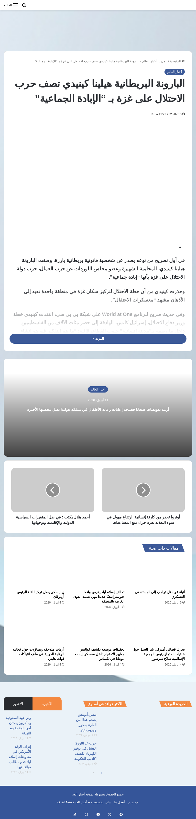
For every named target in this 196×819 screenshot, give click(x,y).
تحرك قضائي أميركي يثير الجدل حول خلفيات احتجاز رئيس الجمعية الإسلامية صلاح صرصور (158, 654)
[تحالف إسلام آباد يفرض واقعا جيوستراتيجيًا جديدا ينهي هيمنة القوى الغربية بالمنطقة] (98, 572)
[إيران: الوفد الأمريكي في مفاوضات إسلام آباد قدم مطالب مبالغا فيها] (48, 753)
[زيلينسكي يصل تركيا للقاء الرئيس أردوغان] (37, 572)
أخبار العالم (149, 61)
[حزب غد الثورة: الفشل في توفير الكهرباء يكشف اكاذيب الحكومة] (113, 750)
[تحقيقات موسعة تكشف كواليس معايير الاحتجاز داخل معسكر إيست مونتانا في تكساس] (98, 630)
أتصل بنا (119, 802)
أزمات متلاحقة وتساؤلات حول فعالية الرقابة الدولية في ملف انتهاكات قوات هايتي (38, 654)
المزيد (163, 61)
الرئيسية (177, 61)
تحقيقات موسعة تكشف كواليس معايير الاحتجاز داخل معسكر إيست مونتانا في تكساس (100, 654)
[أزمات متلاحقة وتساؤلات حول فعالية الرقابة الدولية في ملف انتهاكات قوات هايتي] (37, 630)
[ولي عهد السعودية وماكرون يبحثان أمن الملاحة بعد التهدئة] (48, 724)
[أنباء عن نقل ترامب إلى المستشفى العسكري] (158, 572)
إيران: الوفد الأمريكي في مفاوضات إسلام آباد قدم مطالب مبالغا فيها (20, 756)
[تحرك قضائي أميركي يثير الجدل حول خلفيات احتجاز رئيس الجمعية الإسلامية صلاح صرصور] (158, 630)
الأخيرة (47, 704)
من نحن (133, 802)
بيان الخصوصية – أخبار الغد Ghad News (84, 802)
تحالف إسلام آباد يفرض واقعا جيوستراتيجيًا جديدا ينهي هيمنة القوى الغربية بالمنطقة (99, 596)
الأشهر (18, 704)
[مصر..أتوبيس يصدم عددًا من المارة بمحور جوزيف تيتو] (113, 721)
